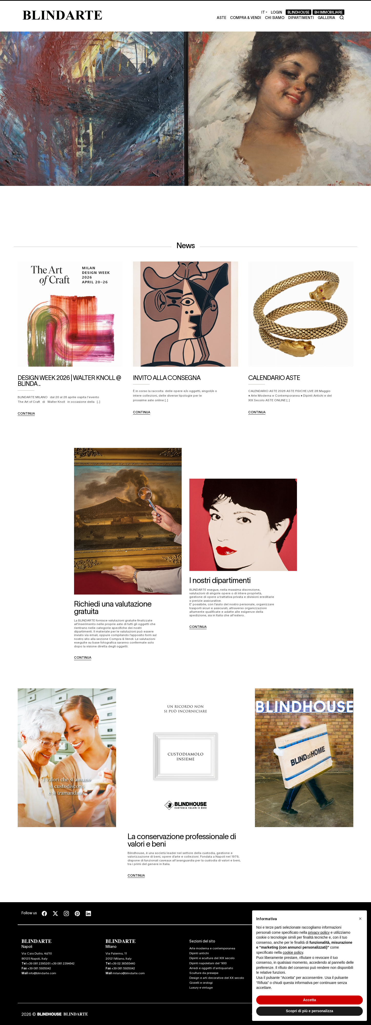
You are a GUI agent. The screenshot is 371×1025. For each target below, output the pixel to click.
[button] (360, 919)
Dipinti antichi (199, 953)
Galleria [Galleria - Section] (326, 17)
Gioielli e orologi (201, 982)
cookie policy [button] (293, 952)
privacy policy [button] (318, 932)
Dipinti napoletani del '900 (207, 963)
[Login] (276, 12)
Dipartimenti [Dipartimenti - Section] (301, 17)
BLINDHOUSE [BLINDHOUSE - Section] (298, 12)
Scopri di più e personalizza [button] (309, 1011)
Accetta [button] (309, 1000)
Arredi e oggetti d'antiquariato (211, 968)
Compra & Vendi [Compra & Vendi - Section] (245, 17)
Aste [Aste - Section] (221, 17)
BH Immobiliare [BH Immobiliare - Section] (328, 12)
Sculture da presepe (203, 973)
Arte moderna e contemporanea (212, 948)
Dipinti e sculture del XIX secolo (211, 958)
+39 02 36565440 (123, 963)
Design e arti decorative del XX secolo (216, 978)
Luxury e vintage (201, 987)
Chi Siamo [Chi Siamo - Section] (274, 17)
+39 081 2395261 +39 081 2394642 (51, 963)
